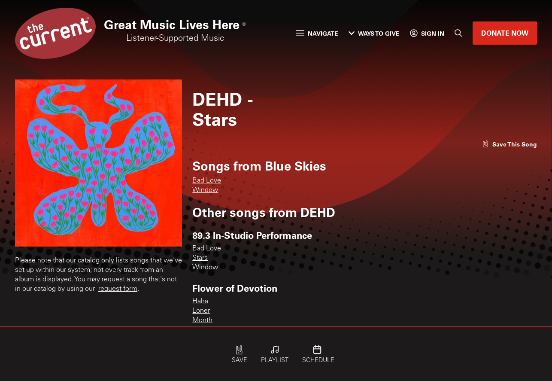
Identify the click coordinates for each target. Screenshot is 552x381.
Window (205, 190)
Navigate (317, 33)
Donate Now (504, 32)
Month (202, 320)
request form (117, 289)
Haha (200, 301)
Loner (201, 311)
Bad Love (206, 180)
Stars (200, 258)
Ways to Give (374, 33)
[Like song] (509, 144)
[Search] (458, 33)
